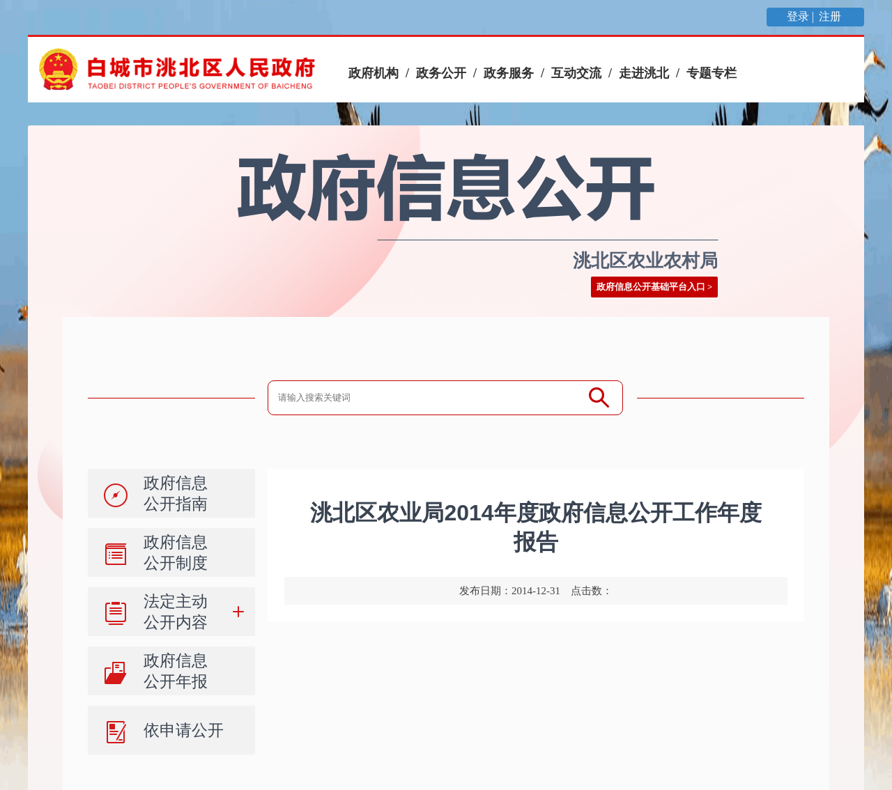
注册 (831, 16)
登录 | (802, 16)
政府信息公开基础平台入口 (651, 286)
